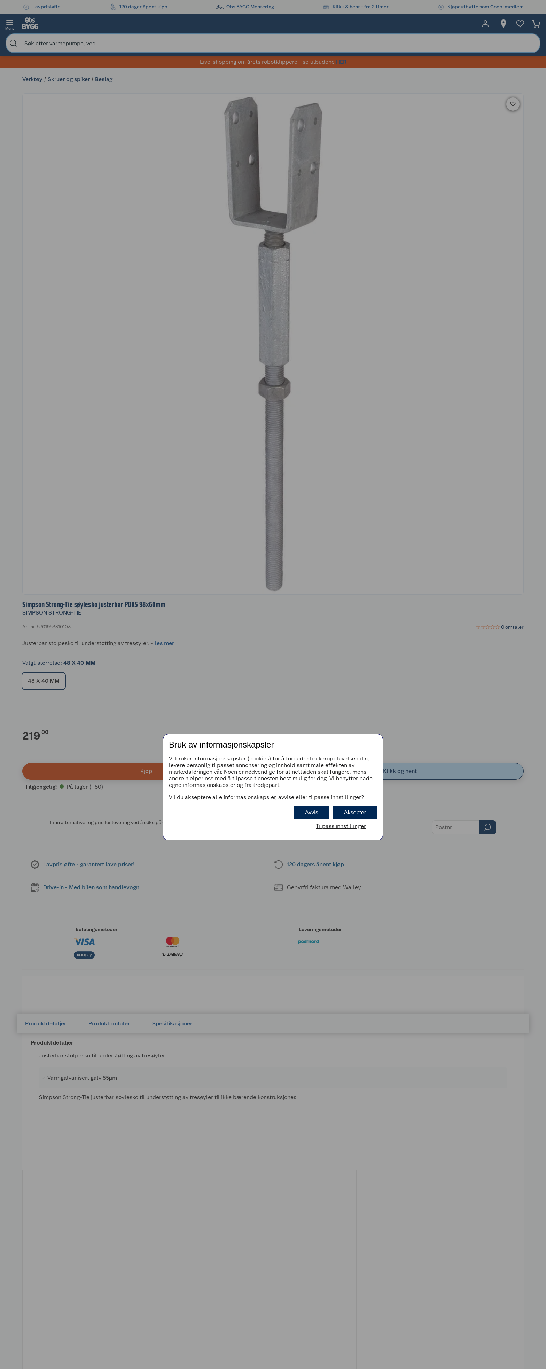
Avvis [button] (311, 812)
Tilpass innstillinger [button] (341, 826)
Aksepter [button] (355, 812)
